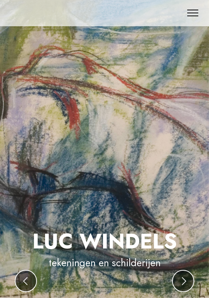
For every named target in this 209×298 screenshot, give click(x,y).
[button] (26, 281)
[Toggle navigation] (193, 13)
